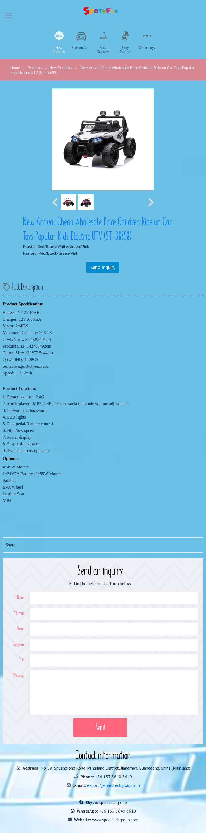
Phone (20, 628)
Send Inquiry (102, 267)
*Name (19, 597)
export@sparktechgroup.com (113, 785)
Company (18, 644)
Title (21, 659)
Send (100, 727)
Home (15, 67)
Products (35, 67)
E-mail (20, 613)
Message (19, 675)
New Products (61, 67)
